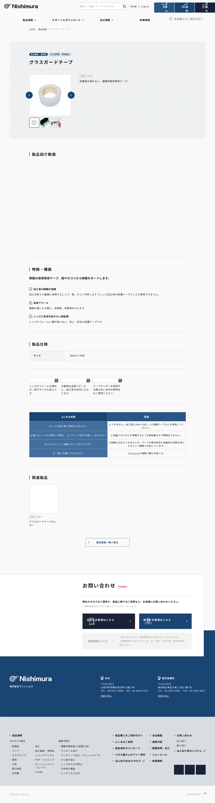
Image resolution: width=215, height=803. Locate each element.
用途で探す (64, 741)
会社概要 (157, 736)
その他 (38, 772)
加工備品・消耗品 (42, 54)
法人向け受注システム (164, 9)
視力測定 (17, 769)
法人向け (181, 741)
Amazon (134, 453)
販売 (14, 760)
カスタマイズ (19, 755)
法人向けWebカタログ (129, 761)
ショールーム (159, 755)
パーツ (15, 751)
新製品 (15, 746)
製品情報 (42, 29)
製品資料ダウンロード (127, 748)
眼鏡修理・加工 (161, 748)
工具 (14, 764)
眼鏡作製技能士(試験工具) (75, 746)
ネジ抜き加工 (68, 760)
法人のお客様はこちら (115, 621)
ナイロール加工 (69, 751)
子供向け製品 (68, 769)
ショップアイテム (44, 755)
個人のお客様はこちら (171, 621)
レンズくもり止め (70, 773)
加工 (37, 746)
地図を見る (107, 696)
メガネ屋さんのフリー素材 (130, 755)
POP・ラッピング (44, 760)
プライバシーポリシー (20, 794)
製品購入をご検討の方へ (184, 19)
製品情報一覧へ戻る (102, 542)
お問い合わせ (184, 736)
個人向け (181, 745)
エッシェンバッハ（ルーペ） (44, 766)
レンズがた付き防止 (71, 764)
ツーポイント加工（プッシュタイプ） (81, 755)
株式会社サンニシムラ (31, 683)
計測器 (15, 773)
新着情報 (145, 19)
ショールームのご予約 (184, 9)
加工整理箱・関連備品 (70, 54)
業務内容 (157, 742)
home (32, 29)
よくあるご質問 (124, 742)
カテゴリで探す (17, 741)
